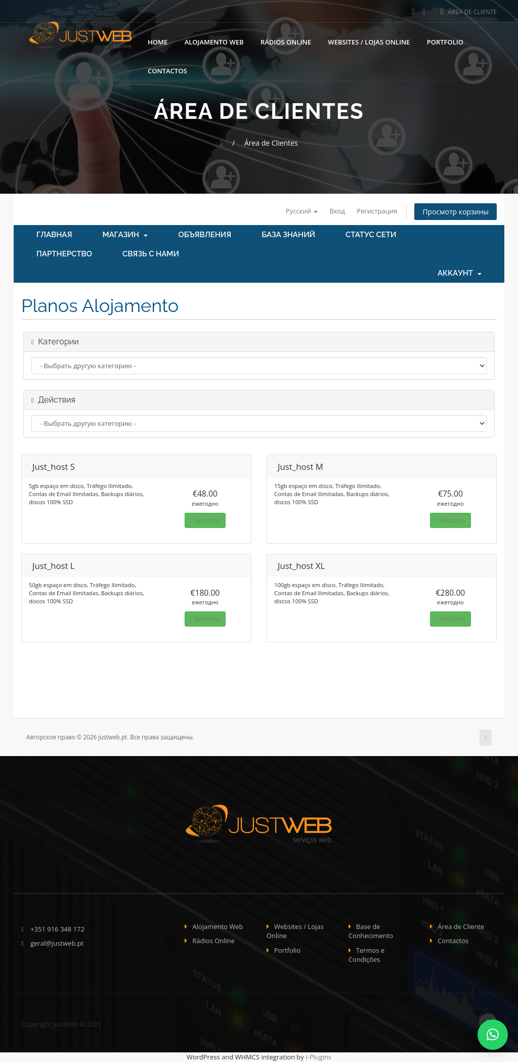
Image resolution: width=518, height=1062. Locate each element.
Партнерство (64, 254)
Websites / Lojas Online (369, 42)
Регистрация (377, 210)
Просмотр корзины (455, 211)
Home (157, 42)
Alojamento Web (214, 42)
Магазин (125, 235)
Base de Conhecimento (371, 931)
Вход (337, 210)
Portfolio (445, 42)
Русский (301, 210)
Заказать (205, 520)
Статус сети (371, 235)
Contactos (167, 70)
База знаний (288, 235)
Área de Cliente (469, 12)
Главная (54, 235)
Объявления (204, 235)
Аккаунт (460, 273)
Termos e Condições (367, 955)
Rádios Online (286, 42)
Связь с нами (150, 254)
